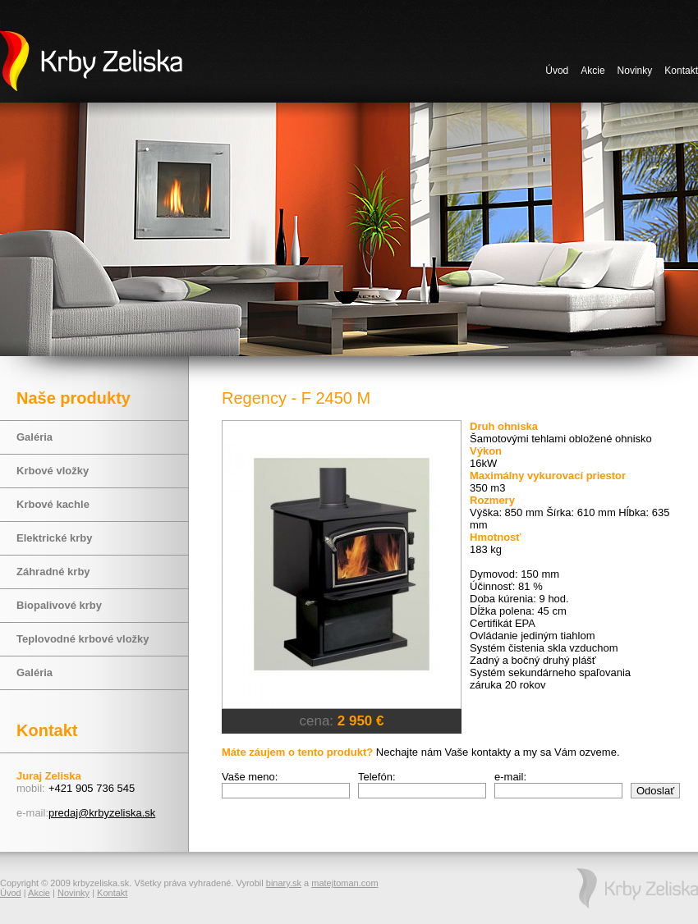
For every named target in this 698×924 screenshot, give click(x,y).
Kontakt (681, 70)
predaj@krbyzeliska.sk (101, 813)
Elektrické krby (54, 538)
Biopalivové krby (59, 605)
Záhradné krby (53, 571)
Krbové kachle (53, 504)
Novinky (635, 70)
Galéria (34, 437)
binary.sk (283, 883)
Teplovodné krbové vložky (82, 639)
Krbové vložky (52, 470)
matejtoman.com (344, 883)
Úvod (556, 70)
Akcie (592, 70)
